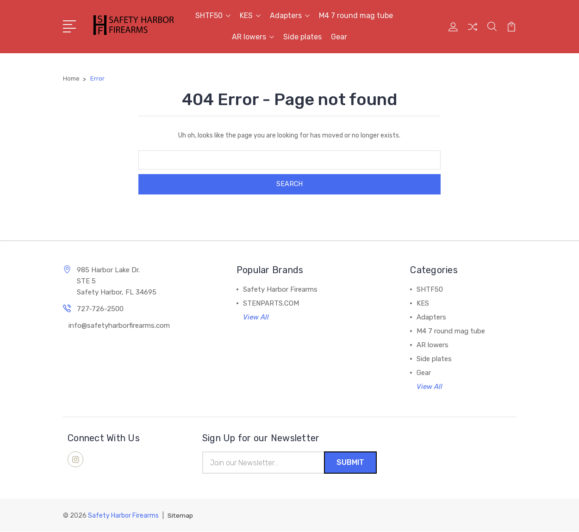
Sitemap (180, 516)
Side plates (302, 36)
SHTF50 (212, 15)
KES (250, 15)
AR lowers (253, 36)
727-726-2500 (100, 309)
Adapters (290, 15)
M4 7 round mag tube (356, 15)
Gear (339, 36)
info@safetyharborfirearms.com (119, 325)
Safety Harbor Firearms (280, 289)
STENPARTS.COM (271, 303)
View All (256, 317)
